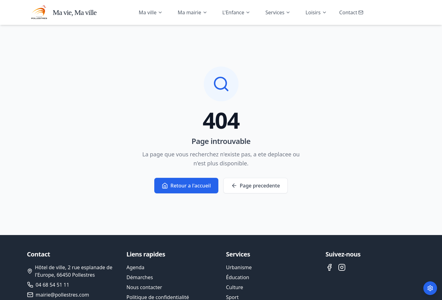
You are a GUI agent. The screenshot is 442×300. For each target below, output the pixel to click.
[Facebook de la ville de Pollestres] (329, 267)
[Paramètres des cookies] (430, 288)
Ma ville (151, 12)
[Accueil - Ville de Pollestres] (62, 12)
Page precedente (255, 185)
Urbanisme (239, 267)
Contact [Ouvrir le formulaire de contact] (351, 12)
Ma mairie (192, 12)
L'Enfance (236, 12)
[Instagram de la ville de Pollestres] (342, 267)
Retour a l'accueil (186, 185)
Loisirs (316, 12)
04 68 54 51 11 (52, 284)
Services (278, 12)
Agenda (136, 267)
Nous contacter (144, 287)
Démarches (140, 277)
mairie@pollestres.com (62, 294)
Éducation (237, 277)
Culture (234, 287)
